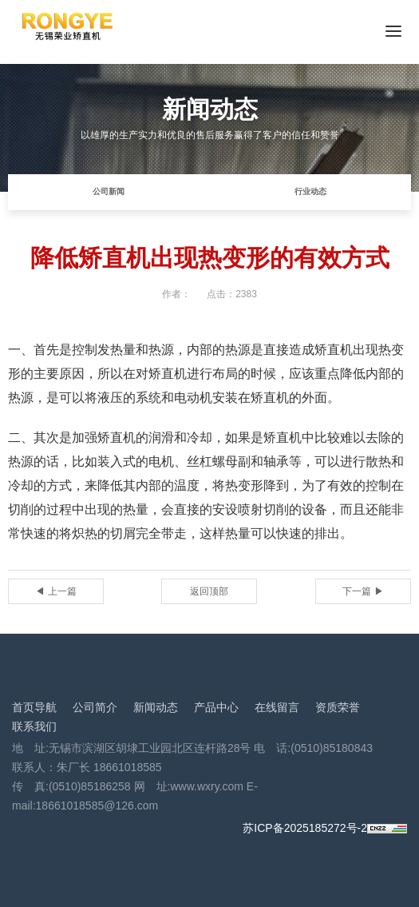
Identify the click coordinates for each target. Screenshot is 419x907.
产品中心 (216, 707)
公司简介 (95, 707)
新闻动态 (155, 707)
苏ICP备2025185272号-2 (305, 827)
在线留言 (277, 707)
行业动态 (310, 191)
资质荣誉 (337, 707)
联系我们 (34, 726)
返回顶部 (209, 591)
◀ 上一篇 (55, 591)
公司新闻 (109, 191)
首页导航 (34, 707)
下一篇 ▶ (362, 591)
